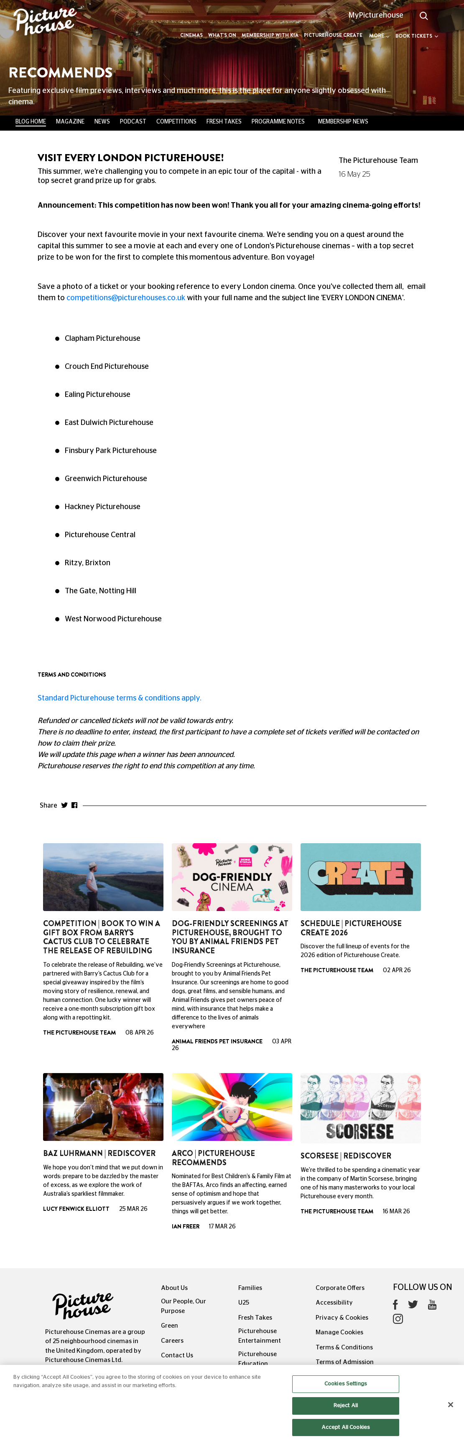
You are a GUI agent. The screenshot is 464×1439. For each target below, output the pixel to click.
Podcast (133, 122)
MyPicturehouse (376, 15)
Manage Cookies (339, 1332)
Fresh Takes (224, 122)
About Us (174, 1288)
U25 (243, 1303)
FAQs (168, 1370)
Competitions (176, 122)
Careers (172, 1341)
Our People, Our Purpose (183, 1306)
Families (250, 1288)
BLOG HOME (30, 122)
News (102, 122)
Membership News (343, 122)
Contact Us (177, 1355)
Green (169, 1326)
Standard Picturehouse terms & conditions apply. (119, 698)
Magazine (70, 122)
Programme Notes (278, 122)
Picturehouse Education (257, 1359)
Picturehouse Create (333, 35)
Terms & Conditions (344, 1347)
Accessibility (334, 1303)
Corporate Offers (340, 1288)
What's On (222, 35)
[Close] (450, 1415)
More (379, 35)
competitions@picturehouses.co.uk (125, 298)
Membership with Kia (270, 35)
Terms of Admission (345, 1362)
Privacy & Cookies (342, 1318)
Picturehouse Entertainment (259, 1336)
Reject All (346, 1416)
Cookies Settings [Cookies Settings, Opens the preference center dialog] (345, 1395)
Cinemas (191, 35)
